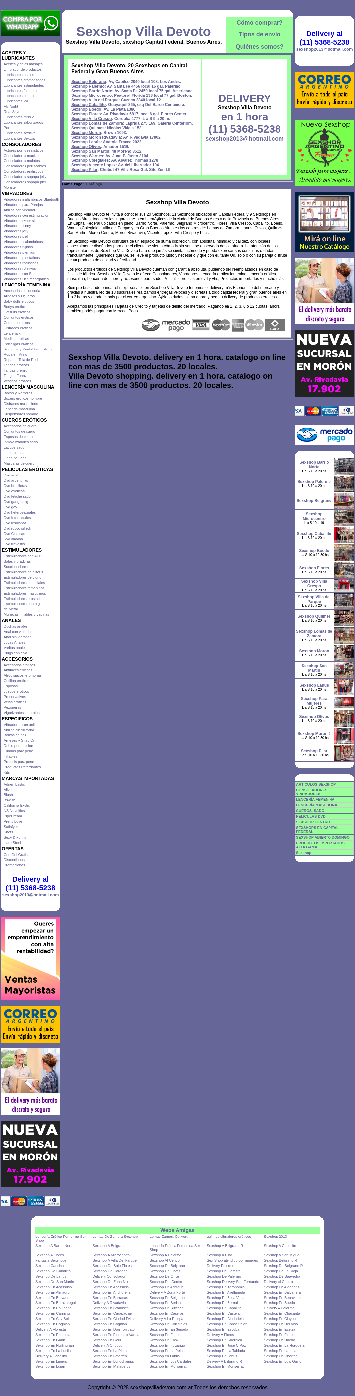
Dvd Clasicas (14, 534)
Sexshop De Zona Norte (111, 1282)
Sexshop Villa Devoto (143, 31)
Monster (10, 187)
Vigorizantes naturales (22, 713)
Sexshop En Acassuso (53, 1287)
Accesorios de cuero (20, 426)
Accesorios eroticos (19, 665)
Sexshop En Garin (50, 1340)
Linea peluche (15, 458)
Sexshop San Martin (90, 151)
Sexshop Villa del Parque (95, 100)
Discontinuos (14, 860)
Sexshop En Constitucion (227, 1324)
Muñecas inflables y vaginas (26, 614)
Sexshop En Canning (52, 1313)
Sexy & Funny (15, 837)
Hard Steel (12, 843)
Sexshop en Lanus (165, 1356)
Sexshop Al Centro (165, 1260)
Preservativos (15, 697)
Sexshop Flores (86, 114)
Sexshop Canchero (51, 1266)
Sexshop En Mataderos (111, 1366)
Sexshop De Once (164, 1276)
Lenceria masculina (19, 409)
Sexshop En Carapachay (112, 1313)
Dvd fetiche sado (17, 496)
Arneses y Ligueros (19, 296)
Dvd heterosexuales (20, 512)
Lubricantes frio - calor (22, 91)
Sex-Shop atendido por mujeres (232, 1260)
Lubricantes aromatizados (24, 80)
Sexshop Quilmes (88, 128)
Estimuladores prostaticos (24, 599)
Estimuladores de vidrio (22, 577)
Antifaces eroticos (18, 670)
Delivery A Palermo (279, 1308)
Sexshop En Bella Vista (225, 1298)
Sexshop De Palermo (224, 1276)
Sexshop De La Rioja (281, 1271)
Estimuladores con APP (23, 556)
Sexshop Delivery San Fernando (233, 1282)
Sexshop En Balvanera (282, 1292)
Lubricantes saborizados (23, 122)
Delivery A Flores (220, 1335)
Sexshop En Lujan (50, 1366)
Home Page (72, 184)
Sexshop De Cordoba (109, 1271)
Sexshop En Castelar (224, 1313)
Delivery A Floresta (50, 1329)
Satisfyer (11, 827)
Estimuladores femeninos (24, 588)
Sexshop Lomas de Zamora (97, 123)
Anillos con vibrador (19, 210)
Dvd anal (11, 475)
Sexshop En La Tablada (226, 1351)
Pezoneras (12, 707)
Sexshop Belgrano (88, 81)
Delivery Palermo (220, 1266)
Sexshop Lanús (86, 142)
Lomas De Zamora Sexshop (115, 1236)
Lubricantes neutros (20, 96)
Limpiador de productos (23, 69)
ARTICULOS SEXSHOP (316, 784)
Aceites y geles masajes (23, 64)
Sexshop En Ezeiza (279, 1329)
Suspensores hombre (21, 414)
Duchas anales (16, 626)
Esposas (11, 686)
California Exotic (17, 805)
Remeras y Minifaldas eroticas (28, 349)
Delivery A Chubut (106, 1345)
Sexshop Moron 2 (313, 733)
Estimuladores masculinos (25, 593)
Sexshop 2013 (275, 1236)
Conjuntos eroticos (19, 317)
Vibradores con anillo (21, 725)
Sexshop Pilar (84, 169)
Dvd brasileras (15, 486)
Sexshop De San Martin (54, 1282)
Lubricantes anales (19, 75)
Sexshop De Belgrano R (283, 1266)
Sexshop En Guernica (224, 1340)
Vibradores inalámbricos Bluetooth (31, 199)
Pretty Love (13, 821)
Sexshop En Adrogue (167, 1287)
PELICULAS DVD (311, 816)
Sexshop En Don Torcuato (113, 1329)
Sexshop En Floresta (281, 1335)
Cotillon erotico (16, 681)
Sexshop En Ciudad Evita (113, 1319)
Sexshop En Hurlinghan (54, 1345)
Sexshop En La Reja (166, 1351)
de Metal (11, 609)
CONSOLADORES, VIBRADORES (312, 792)
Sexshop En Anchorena (111, 1292)
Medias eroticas (16, 339)
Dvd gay (10, 507)
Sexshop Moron (86, 132)
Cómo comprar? (259, 22)
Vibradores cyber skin (21, 220)
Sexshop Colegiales (90, 160)
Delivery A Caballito (51, 1356)
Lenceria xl (12, 333)
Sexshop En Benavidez (283, 1298)
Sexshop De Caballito (53, 1271)
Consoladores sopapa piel (25, 182)
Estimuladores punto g (22, 604)
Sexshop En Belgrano (167, 1298)
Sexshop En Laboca (280, 1351)
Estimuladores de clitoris (23, 572)
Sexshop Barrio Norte (91, 91)
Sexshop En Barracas (109, 1298)
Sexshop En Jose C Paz (226, 1345)
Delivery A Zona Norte (167, 1292)
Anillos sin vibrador (19, 730)
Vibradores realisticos (21, 263)
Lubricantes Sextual (20, 138)
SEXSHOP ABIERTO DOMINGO (323, 837)
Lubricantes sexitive (20, 133)
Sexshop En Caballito (224, 1308)
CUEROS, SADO (310, 811)
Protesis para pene (19, 762)
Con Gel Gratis (16, 855)
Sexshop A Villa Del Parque (114, 1260)
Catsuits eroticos (17, 312)
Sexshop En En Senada (169, 1329)
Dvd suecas (13, 539)
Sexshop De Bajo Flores (112, 1266)
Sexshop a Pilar (219, 1255)
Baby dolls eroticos (19, 301)
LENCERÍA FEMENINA (315, 799)
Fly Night (11, 106)
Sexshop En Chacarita (282, 1313)
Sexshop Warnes (87, 156)
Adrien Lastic (14, 784)
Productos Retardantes (22, 767)
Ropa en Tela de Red (21, 360)
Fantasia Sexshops (51, 1260)
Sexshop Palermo (88, 86)
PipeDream (13, 816)
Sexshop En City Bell (52, 1319)
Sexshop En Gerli (106, 1340)
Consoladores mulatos (22, 161)
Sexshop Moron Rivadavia (96, 137)
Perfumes (11, 128)
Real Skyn (12, 112)
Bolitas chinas (15, 735)
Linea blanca (14, 453)
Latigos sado (14, 447)
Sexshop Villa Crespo (91, 118)
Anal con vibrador (18, 632)
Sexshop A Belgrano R (225, 1246)
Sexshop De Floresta (224, 1271)
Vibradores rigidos (18, 247)
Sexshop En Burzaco (167, 1308)
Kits (7, 772)
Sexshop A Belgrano (108, 1246)
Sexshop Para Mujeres (314, 701)
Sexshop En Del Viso (281, 1324)
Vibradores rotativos (20, 268)
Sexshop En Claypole (281, 1319)
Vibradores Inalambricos (23, 242)
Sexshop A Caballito (280, 1246)
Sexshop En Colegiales (168, 1324)
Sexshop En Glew (164, 1340)
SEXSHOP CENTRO (313, 822)
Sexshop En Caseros (167, 1313)
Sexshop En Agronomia (226, 1287)
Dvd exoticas (14, 491)
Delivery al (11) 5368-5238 (30, 883)
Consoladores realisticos (23, 171)
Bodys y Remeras (18, 393)
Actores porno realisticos (23, 150)
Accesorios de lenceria (22, 291)
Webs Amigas (177, 1230)
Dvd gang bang (16, 502)
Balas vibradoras (17, 561)
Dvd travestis (14, 544)
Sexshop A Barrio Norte (54, 1246)
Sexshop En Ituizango (167, 1345)
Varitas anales (15, 648)
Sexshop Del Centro (166, 1282)
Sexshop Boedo (86, 109)
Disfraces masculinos (21, 404)
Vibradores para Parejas (23, 205)
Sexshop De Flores (165, 1271)
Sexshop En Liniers (51, 1361)
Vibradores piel (16, 236)
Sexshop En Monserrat (168, 1366)
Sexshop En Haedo (279, 1340)
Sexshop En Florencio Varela (115, 1335)
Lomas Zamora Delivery (169, 1236)
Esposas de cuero (18, 437)
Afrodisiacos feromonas (23, 675)
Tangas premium (17, 370)
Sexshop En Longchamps (113, 1361)
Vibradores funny (17, 226)
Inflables (10, 756)
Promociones (14, 865)
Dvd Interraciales (17, 518)
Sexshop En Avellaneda (226, 1292)
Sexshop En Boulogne (53, 1308)
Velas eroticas (15, 702)
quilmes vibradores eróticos (229, 1236)
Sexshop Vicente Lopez (93, 165)
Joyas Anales (14, 642)
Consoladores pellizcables (25, 166)
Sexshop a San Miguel (282, 1255)
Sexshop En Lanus (222, 1356)
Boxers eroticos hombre (23, 398)
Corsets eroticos (17, 323)
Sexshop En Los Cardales (171, 1361)
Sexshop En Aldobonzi (282, 1287)
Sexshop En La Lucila (53, 1351)
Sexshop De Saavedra (282, 1276)
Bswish (9, 800)
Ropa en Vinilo (15, 354)
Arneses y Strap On (19, 740)
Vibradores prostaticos (22, 258)
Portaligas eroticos (19, 344)
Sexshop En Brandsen (110, 1308)
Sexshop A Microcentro (111, 1255)
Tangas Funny (15, 376)
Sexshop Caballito (88, 104)
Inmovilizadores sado (21, 442)
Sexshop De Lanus (50, 1276)
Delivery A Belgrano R (224, 1361)
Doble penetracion (18, 746)
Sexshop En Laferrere (110, 1356)
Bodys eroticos (15, 307)
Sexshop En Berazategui (55, 1303)
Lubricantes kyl (16, 101)
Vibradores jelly (16, 231)
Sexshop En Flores (165, 1335)
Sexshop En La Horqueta (284, 1345)
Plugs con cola (15, 653)
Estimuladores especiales (24, 583)
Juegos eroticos (16, 691)
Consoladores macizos (22, 156)
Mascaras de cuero (19, 463)
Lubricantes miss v (19, 117)
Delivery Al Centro (278, 1282)
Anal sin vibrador (17, 637)
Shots (8, 832)
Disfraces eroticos (18, 328)
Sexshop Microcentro (91, 95)
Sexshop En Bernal (222, 1303)
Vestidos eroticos (17, 381)
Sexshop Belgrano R (280, 1260)
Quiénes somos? (259, 46)
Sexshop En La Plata (109, 1351)
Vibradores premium (20, 252)
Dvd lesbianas (15, 523)
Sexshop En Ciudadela (225, 1319)
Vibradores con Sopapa (23, 274)
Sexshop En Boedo (279, 1303)
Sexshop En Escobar (224, 1329)
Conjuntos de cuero (19, 431)
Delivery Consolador (108, 1276)
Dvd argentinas (16, 480)
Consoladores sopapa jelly (25, 177)
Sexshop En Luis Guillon (284, 1361)
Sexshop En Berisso (166, 1303)
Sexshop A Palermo (165, 1255)
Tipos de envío (259, 34)
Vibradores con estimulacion (26, 215)
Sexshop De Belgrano (167, 1266)
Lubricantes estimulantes (24, 85)
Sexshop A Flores (49, 1255)
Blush (8, 795)
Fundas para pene (18, 751)
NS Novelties (14, 811)
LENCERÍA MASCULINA (316, 805)
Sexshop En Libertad (281, 1356)
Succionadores (16, 567)
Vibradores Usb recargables (26, 279)
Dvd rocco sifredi (17, 528)
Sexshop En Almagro (52, 1292)
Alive (8, 790)
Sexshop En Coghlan (52, 1324)
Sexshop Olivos (86, 146)
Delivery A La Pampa (166, 1319)
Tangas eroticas (16, 365)
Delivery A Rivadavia (109, 1303)
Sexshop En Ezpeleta (52, 1335)
